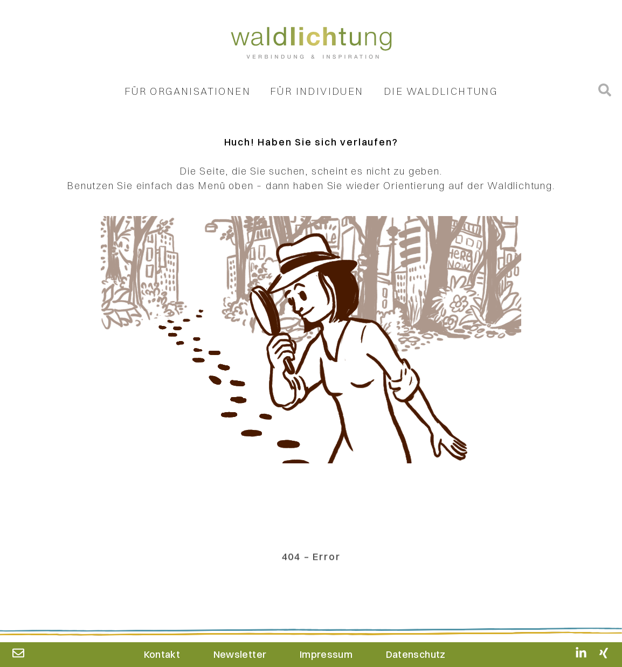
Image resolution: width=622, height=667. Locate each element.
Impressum (326, 654)
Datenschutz (416, 654)
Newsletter (240, 654)
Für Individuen (316, 93)
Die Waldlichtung (440, 93)
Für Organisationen (188, 93)
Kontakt (162, 654)
